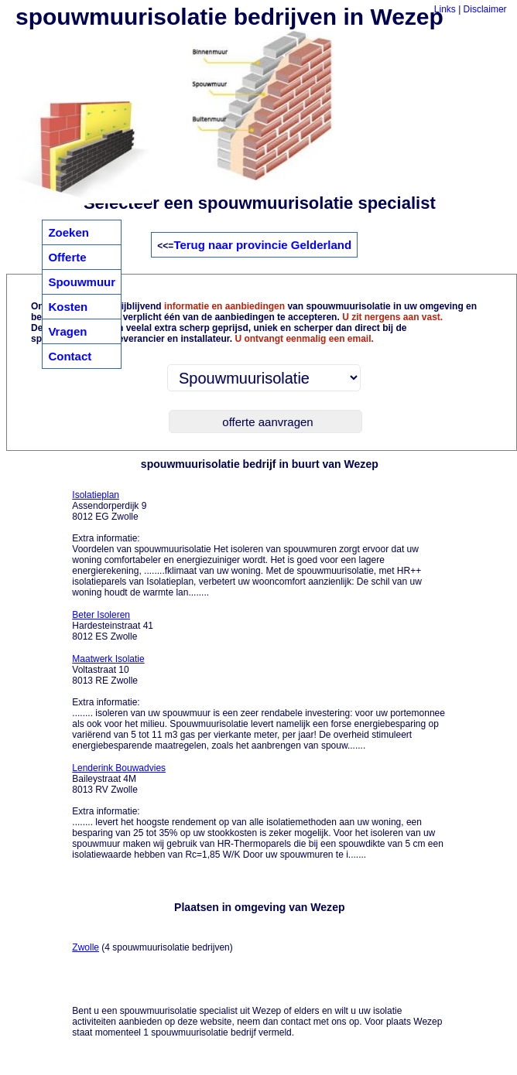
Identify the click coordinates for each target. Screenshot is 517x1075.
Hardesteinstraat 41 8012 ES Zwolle (112, 625)
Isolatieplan (95, 495)
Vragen (67, 331)
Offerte (67, 257)
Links (445, 9)
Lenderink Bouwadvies (119, 768)
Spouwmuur (81, 281)
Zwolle (85, 947)
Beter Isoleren (101, 614)
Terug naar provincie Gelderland (262, 244)
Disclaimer (485, 9)
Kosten (67, 306)
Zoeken (68, 232)
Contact (69, 356)
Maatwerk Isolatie (108, 659)
